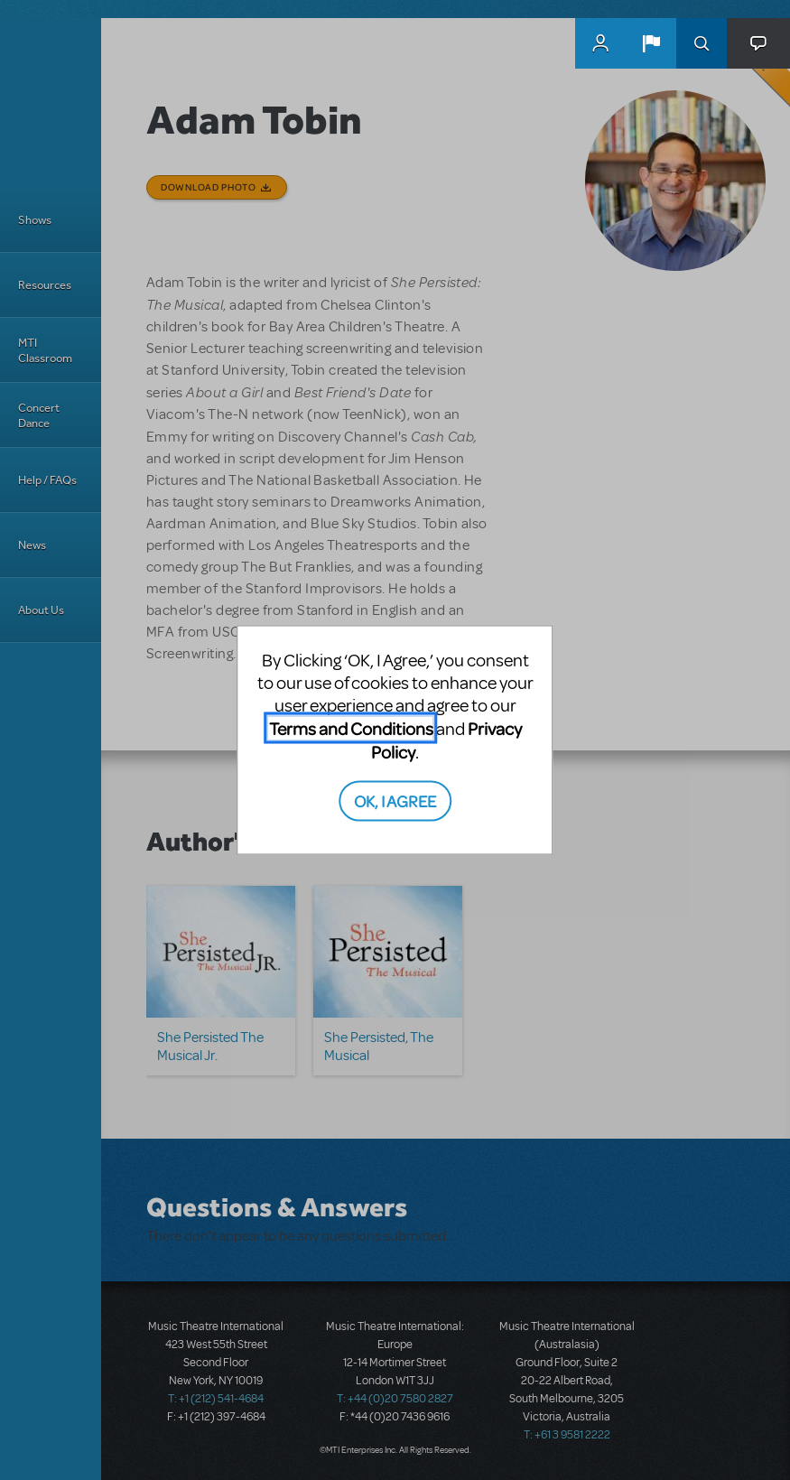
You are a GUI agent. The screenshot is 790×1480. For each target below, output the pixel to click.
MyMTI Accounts (600, 43)
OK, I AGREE (395, 799)
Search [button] (701, 43)
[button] (651, 43)
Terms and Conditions (351, 728)
